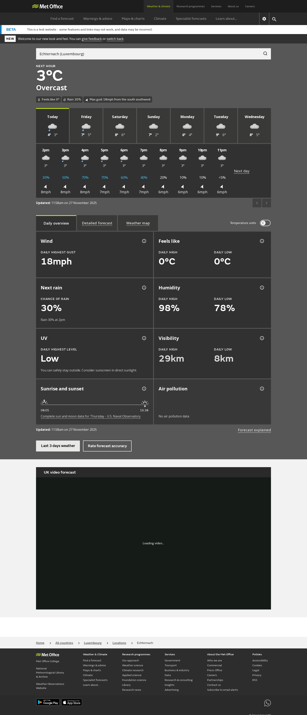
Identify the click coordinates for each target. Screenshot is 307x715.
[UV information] (143, 338)
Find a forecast (62, 18)
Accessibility (260, 660)
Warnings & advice (97, 18)
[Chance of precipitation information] (143, 287)
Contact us (214, 685)
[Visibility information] (261, 338)
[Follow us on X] (214, 702)
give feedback (92, 39)
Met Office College (47, 661)
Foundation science (134, 680)
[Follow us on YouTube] (223, 702)
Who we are (214, 660)
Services (216, 6)
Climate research (133, 670)
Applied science (132, 675)
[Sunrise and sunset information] (143, 388)
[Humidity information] (261, 287)
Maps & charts (133, 18)
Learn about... (226, 18)
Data (168, 675)
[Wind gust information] (143, 241)
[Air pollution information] (261, 388)
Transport (171, 665)
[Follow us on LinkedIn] (258, 702)
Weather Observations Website (50, 686)
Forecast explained (254, 429)
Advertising (172, 690)
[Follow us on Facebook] (232, 702)
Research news (131, 690)
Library (126, 685)
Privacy (256, 675)
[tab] (56, 223)
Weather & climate (158, 6)
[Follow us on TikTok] (240, 702)
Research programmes (191, 6)
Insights (169, 685)
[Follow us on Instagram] (249, 702)
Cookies (257, 665)
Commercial (214, 665)
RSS (254, 680)
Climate (160, 18)
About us (233, 6)
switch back (115, 39)
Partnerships (215, 680)
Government (172, 660)
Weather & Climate (95, 654)
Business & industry (177, 670)
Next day (241, 171)
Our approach (130, 660)
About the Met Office (220, 654)
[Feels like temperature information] (261, 241)
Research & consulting (179, 680)
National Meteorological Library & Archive (50, 672)
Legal (255, 670)
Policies (257, 654)
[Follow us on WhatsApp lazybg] (267, 702)
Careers (250, 6)
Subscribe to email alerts (222, 690)
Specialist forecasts (191, 18)
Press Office (214, 670)
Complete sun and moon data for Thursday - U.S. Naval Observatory (91, 416)
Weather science (132, 665)
